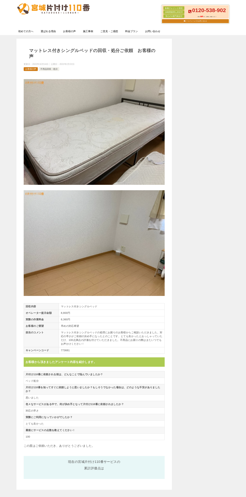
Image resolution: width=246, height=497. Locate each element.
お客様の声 (69, 31)
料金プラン (131, 31)
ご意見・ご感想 (109, 31)
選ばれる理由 (48, 31)
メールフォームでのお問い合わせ (196, 21)
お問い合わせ (152, 31)
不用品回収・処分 (49, 69)
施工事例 (88, 31)
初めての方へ (25, 31)
